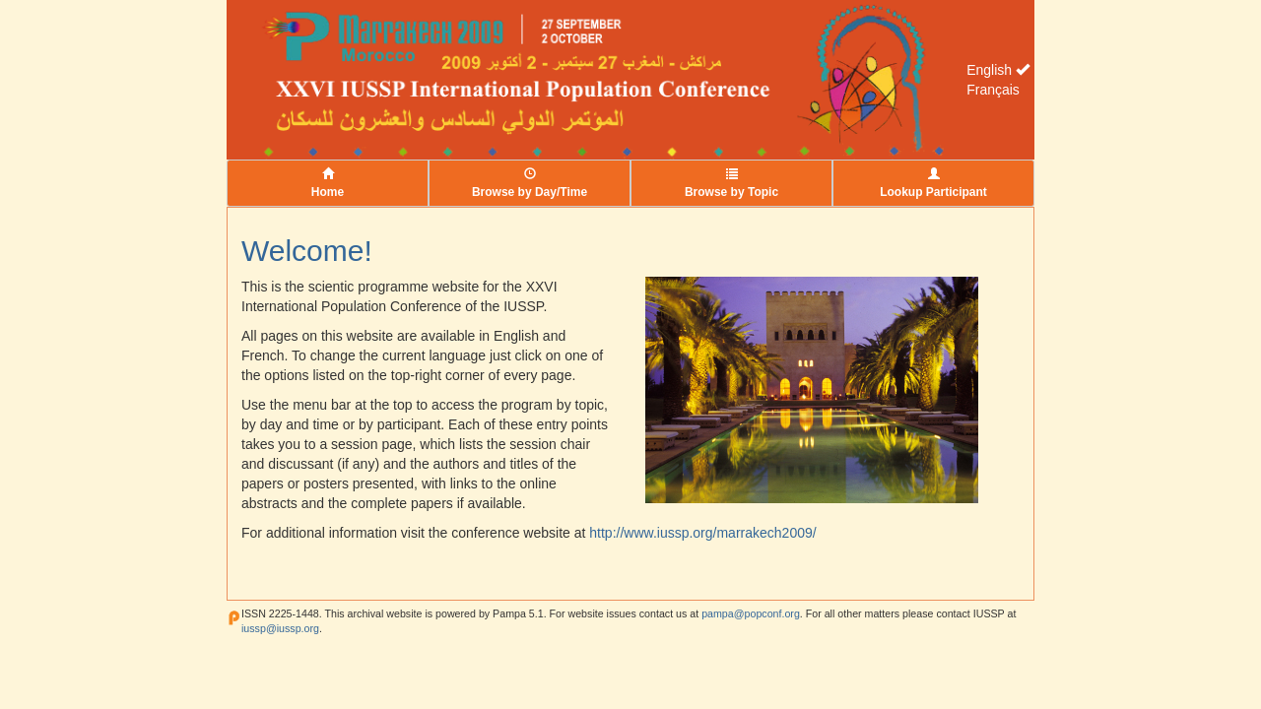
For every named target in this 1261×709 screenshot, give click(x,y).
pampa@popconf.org (750, 613)
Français (993, 89)
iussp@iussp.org (280, 628)
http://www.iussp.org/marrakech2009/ (702, 533)
